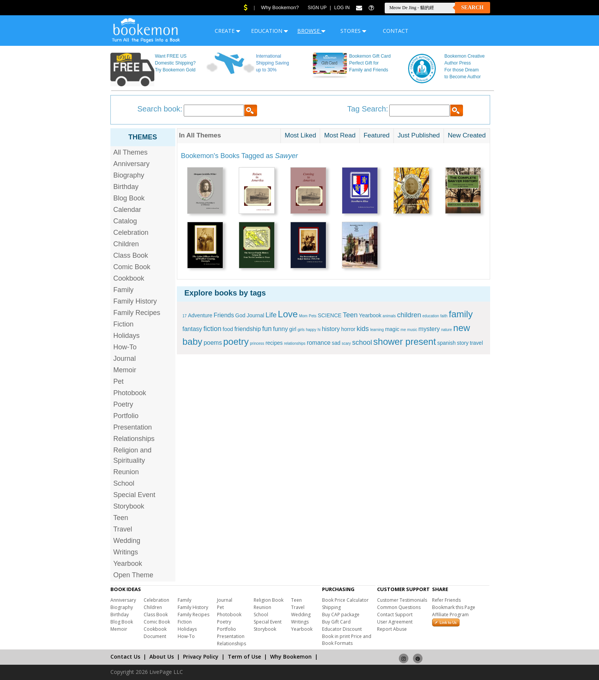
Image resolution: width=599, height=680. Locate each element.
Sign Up (317, 7)
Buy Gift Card (336, 622)
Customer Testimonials (402, 600)
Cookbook (128, 278)
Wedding (127, 540)
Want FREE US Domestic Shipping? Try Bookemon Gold (175, 63)
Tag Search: (367, 109)
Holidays (126, 335)
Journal (124, 358)
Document (155, 636)
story (462, 343)
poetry (236, 341)
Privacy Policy (201, 656)
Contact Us (125, 656)
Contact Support (395, 614)
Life (271, 315)
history (331, 329)
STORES (353, 30)
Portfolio (126, 416)
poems (213, 342)
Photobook (129, 393)
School (123, 483)
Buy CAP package (340, 614)
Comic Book (132, 267)
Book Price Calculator (345, 600)
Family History (135, 301)
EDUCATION (269, 30)
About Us (161, 656)
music (412, 330)
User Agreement (395, 622)
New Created (467, 135)
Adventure (200, 315)
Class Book (130, 255)
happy (311, 330)
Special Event (134, 495)
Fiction (123, 324)
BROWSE (311, 30)
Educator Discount (342, 629)
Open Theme (133, 575)
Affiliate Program (450, 614)
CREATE (227, 30)
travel (476, 343)
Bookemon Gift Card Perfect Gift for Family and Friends (370, 63)
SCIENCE (330, 315)
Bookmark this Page (453, 607)
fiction (212, 329)
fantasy (192, 329)
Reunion (126, 472)
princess (257, 343)
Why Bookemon (291, 656)
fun (267, 329)
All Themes (130, 152)
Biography (128, 175)
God (240, 315)
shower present (404, 341)
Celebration (131, 232)
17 (185, 316)
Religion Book (268, 600)
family (461, 314)
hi (319, 330)
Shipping (331, 607)
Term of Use (244, 656)
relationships (294, 343)
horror (348, 329)
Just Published (419, 135)
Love (288, 314)
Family (123, 290)
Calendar (127, 209)
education (431, 316)
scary (346, 343)
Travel (122, 529)
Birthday (126, 187)
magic (392, 329)
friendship (247, 329)
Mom (303, 316)
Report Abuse (392, 629)
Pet (118, 381)
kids (363, 329)
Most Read (339, 135)
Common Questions (399, 607)
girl (292, 329)
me (403, 330)
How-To (125, 347)
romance (318, 342)
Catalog (125, 221)
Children (126, 244)
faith (444, 316)
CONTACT (395, 30)
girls (301, 330)
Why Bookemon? (280, 7)
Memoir (124, 370)
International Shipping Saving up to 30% (272, 63)
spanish (446, 343)
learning (377, 330)
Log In (342, 7)
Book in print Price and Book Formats (346, 639)
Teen (120, 518)
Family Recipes (136, 313)
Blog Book (129, 198)
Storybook (128, 506)
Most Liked (300, 135)
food (228, 329)
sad (336, 343)
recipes (274, 343)
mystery (429, 329)
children (409, 315)
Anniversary (131, 164)
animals (389, 316)
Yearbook (127, 563)
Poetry (123, 404)
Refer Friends (446, 600)
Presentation (132, 427)
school (362, 342)
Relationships (134, 439)
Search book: (160, 109)
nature (446, 330)
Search (472, 7)
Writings (125, 552)
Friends (224, 315)
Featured (377, 135)
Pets (312, 316)
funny (280, 329)
